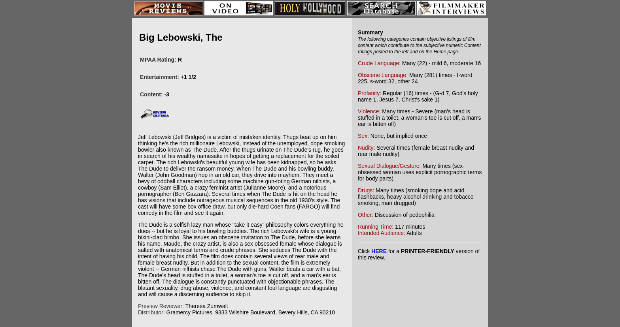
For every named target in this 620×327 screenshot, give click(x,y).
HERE (379, 251)
